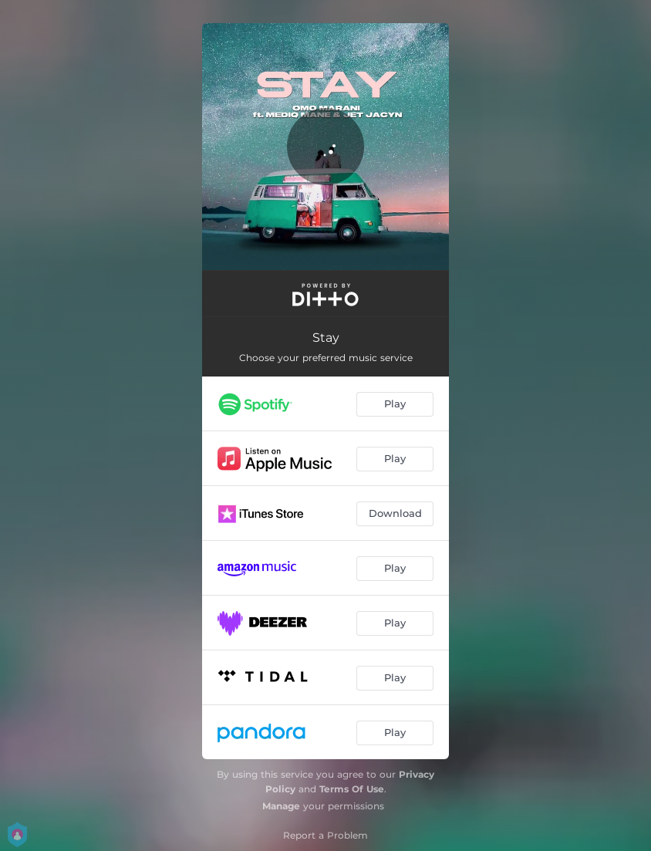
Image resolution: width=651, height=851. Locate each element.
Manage (281, 806)
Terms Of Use (351, 789)
